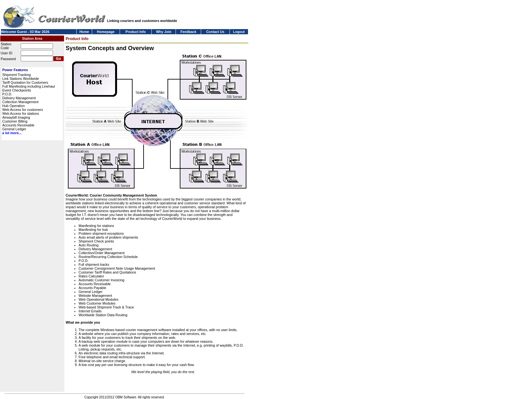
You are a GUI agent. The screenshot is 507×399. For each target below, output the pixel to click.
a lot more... (12, 133)
